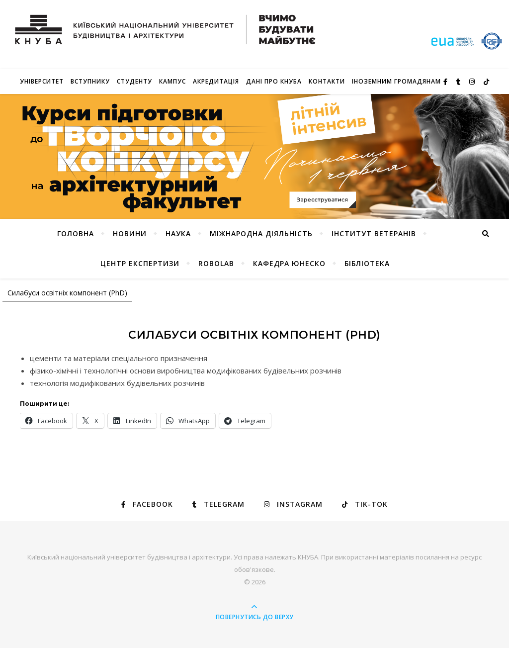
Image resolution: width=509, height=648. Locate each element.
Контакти (327, 81)
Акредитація (216, 81)
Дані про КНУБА (274, 81)
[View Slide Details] (254, 156)
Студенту (134, 81)
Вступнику (90, 81)
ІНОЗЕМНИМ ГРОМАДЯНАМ (396, 81)
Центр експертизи (139, 263)
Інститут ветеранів (374, 233)
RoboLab (216, 263)
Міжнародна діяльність (261, 233)
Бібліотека (367, 263)
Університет (42, 81)
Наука (178, 233)
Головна (75, 233)
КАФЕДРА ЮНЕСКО (289, 263)
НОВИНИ (130, 233)
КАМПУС (172, 81)
